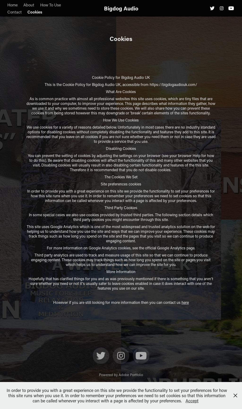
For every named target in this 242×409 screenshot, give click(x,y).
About (28, 4)
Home (12, 4)
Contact (14, 11)
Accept (192, 401)
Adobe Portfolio (131, 374)
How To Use (50, 4)
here (185, 302)
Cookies (34, 11)
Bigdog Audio (121, 8)
